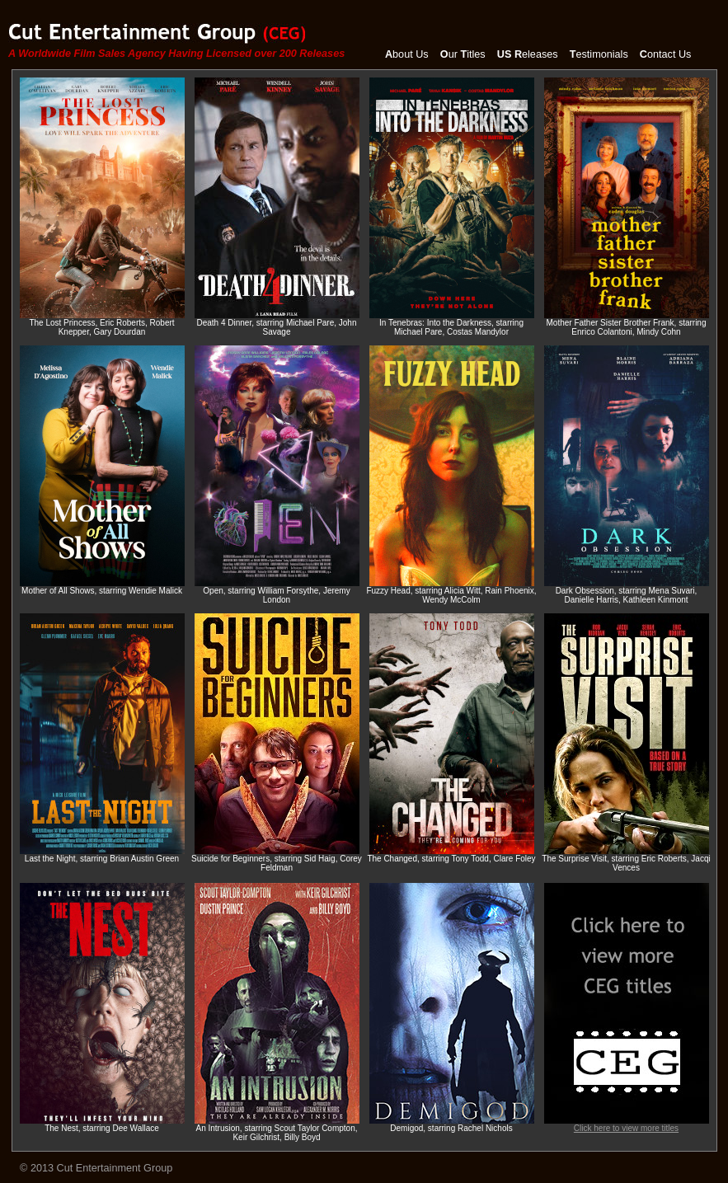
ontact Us (666, 54)
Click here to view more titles (626, 1124)
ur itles (463, 54)
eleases (527, 54)
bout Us (407, 54)
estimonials (599, 54)
